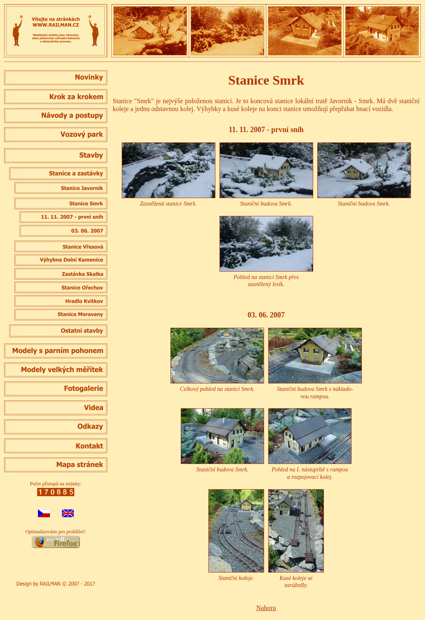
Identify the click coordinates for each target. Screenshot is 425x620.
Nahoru (266, 607)
